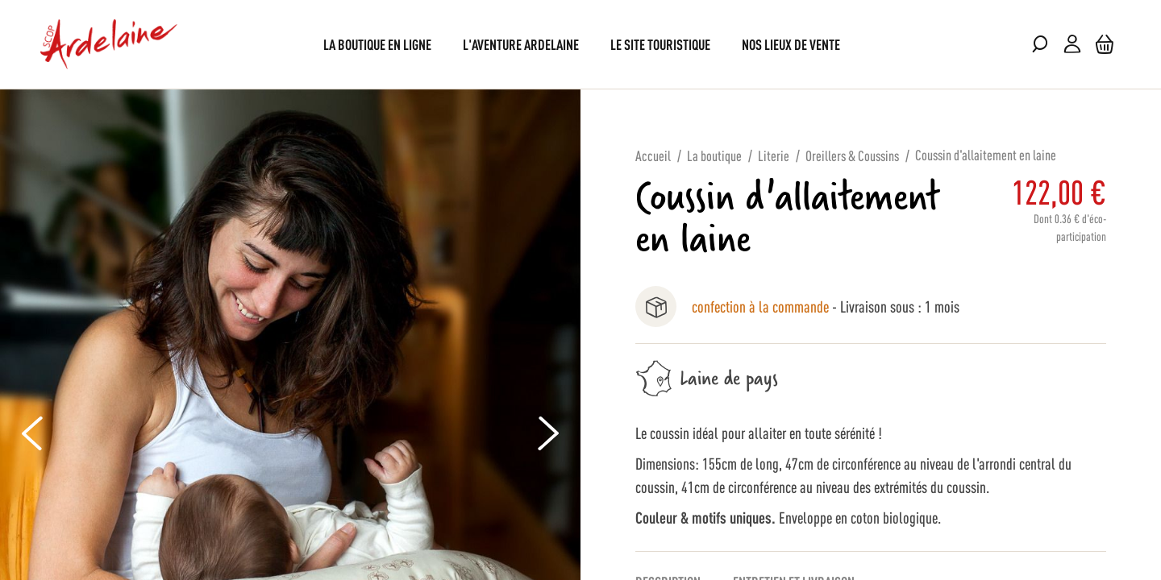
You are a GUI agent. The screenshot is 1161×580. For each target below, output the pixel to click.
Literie (773, 154)
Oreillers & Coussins (852, 154)
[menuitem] (377, 44)
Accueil (653, 154)
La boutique (714, 154)
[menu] (580, 44)
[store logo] (108, 44)
